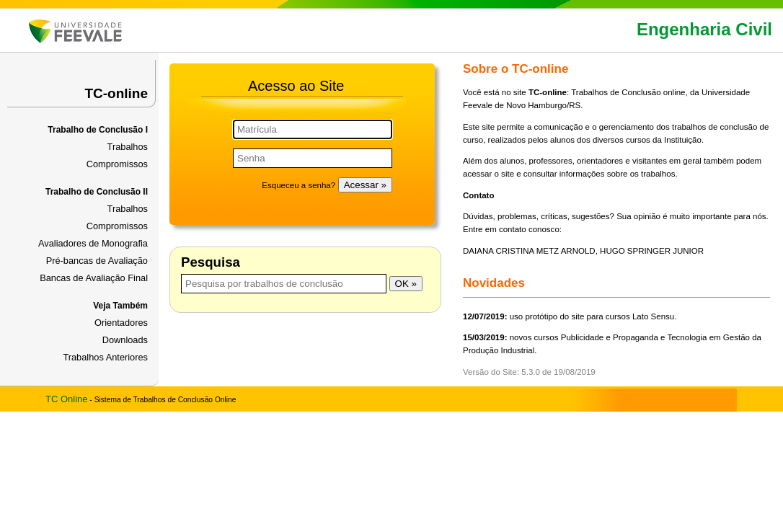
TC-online (116, 93)
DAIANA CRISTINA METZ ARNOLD (529, 251)
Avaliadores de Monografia (93, 243)
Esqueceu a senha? (298, 185)
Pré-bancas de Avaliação (97, 260)
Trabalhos (127, 146)
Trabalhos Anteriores (105, 357)
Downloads (125, 339)
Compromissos (117, 164)
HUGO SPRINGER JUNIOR (652, 251)
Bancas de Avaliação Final (94, 277)
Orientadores (121, 322)
